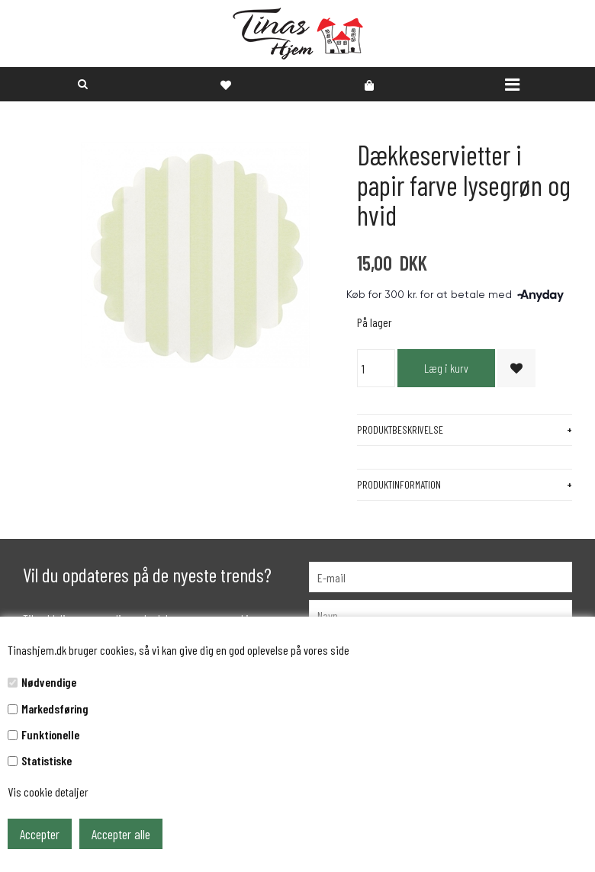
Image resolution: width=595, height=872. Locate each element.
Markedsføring (54, 708)
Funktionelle (50, 734)
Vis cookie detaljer (48, 791)
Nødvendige (48, 682)
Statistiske (46, 760)
